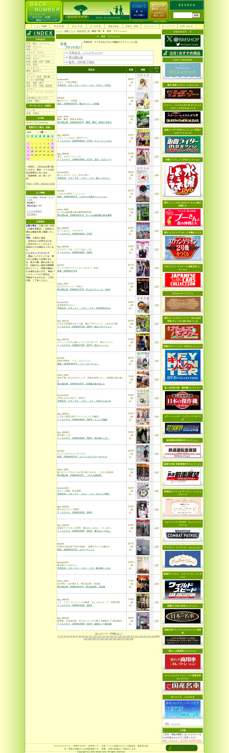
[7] (77, 636)
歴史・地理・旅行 (34, 83)
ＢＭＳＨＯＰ (79, 746)
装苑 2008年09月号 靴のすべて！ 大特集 (78, 104)
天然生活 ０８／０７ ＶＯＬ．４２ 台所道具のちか (84, 308)
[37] (123, 639)
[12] (95, 636)
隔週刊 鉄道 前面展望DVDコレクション (183, 464)
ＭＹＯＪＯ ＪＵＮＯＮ (182, 697)
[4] (68, 636)
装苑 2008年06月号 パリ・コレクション (78, 364)
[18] (120, 636)
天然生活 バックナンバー (86, 52)
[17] (116, 636)
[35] (115, 639)
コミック (139, 21)
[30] (94, 639)
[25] (149, 636)
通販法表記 (113, 26)
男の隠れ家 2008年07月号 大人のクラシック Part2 (83, 289)
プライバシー (150, 26)
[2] (62, 636)
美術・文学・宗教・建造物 (39, 86)
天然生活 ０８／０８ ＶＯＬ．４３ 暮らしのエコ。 (84, 178)
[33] (106, 639)
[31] (98, 639)
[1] (59, 636)
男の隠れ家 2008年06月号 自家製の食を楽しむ (81, 384)
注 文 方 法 (77, 26)
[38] (127, 639)
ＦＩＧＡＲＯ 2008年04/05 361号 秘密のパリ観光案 (84, 624)
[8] (80, 636)
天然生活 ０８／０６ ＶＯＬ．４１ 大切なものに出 (84, 401)
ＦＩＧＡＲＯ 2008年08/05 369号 (74, 252)
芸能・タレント (33, 46)
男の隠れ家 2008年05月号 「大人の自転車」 (80, 475)
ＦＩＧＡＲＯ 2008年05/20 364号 (74, 512)
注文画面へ (32, 214)
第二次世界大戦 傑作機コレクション (182, 388)
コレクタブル (32, 67)
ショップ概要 (40, 26)
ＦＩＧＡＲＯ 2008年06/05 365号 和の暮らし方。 (83, 438)
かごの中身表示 (34, 211)
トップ (59, 31)
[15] (107, 636)
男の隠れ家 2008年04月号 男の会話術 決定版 (81, 586)
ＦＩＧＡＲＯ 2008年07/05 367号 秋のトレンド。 (83, 345)
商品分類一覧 (83, 31)
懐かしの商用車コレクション (183, 651)
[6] (74, 636)
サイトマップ (168, 26)
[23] (141, 636)
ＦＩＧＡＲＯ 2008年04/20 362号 (74, 605)
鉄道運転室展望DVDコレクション (182, 440)
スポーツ (30, 74)
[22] (136, 636)
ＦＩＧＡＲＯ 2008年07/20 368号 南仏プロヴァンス (84, 326)
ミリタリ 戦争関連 (35, 80)
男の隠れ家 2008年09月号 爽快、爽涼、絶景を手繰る (84, 122)
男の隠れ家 (76, 57)
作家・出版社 (32, 113)
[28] (85, 639)
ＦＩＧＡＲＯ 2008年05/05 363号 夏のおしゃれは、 (84, 531)
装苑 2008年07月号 (67, 271)
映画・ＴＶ (31, 49)
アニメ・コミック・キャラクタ (40, 93)
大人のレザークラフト (182, 293)
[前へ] (97, 633)
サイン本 (30, 110)
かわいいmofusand (182, 60)
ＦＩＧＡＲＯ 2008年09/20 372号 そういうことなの (84, 141)
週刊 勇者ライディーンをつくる (182, 85)
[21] (132, 636)
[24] (145, 636)
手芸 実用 (31, 64)
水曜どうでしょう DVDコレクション (182, 159)
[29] (89, 639)
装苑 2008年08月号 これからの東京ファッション (82, 196)
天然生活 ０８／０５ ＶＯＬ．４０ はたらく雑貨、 (84, 494)
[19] (124, 636)
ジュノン (175, 723)
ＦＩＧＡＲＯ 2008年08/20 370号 (74, 234)
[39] (131, 639)
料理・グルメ (32, 58)
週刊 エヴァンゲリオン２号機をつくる (182, 232)
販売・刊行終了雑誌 (81, 62)
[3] (65, 636)
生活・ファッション (36, 55)
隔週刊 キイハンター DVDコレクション (183, 346)
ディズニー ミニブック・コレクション (182, 547)
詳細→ (49, 127)
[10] (86, 636)
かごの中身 (95, 26)
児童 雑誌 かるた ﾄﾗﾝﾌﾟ (37, 98)
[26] (153, 636)
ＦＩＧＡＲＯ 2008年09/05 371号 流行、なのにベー (84, 159)
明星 (167, 723)
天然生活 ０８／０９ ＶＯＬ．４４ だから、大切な (84, 85)
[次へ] (119, 633)
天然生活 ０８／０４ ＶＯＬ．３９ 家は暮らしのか (84, 568)
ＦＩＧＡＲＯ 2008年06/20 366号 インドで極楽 (82, 419)
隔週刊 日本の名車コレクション (182, 606)
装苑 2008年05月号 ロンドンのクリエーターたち (82, 456)
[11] (90, 636)
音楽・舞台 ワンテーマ (38, 43)
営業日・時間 (131, 26)
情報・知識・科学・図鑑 (38, 61)
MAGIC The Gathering (37, 122)
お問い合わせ (186, 26)
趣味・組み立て (33, 70)
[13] (99, 636)
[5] (71, 636)
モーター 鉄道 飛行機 (38, 77)
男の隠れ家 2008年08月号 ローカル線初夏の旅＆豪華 (84, 215)
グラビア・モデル (34, 52)
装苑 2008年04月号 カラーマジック (75, 549)
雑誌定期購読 (160, 21)
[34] (110, 639)
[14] (103, 636)
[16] (111, 636)
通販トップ (69, 31)
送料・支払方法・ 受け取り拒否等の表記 (182, 740)
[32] (102, 639)
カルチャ (30, 89)
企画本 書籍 (32, 101)
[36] (119, 639)
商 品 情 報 (59, 26)
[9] (83, 636)
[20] (128, 636)
